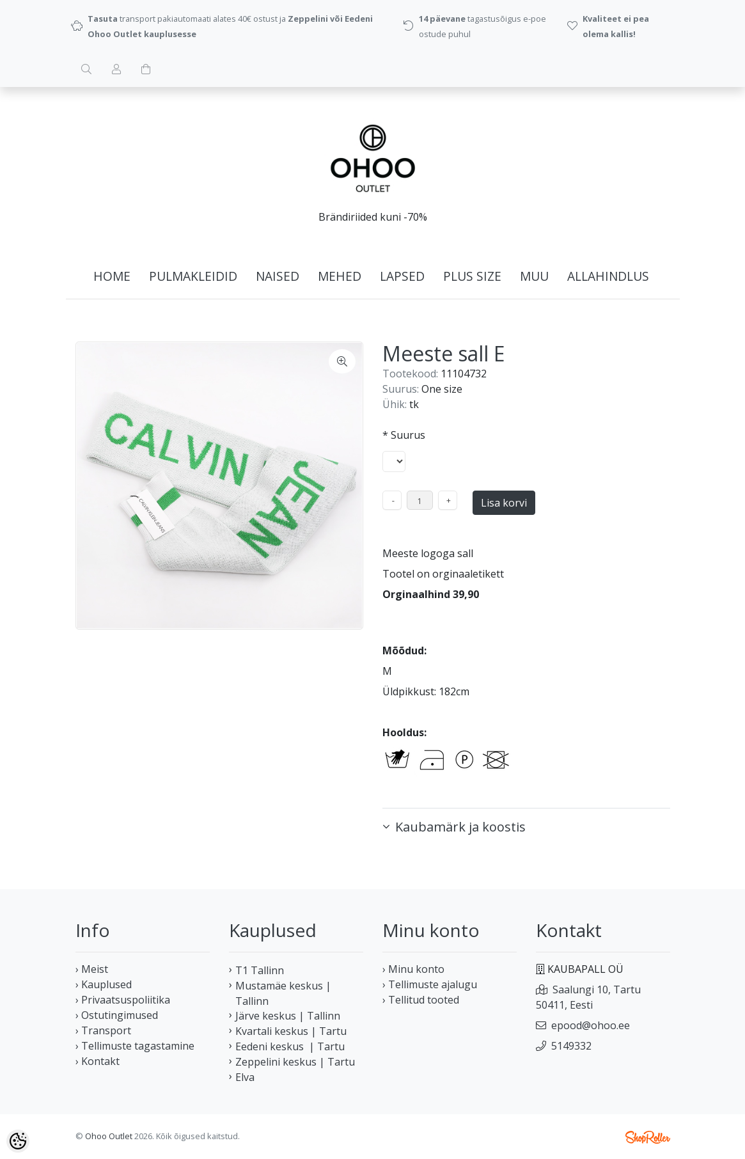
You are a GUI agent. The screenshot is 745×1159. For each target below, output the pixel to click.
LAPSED (402, 276)
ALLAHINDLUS (608, 276)
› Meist (91, 969)
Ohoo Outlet (108, 1136)
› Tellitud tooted (420, 1000)
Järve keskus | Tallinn (287, 1016)
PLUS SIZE (472, 276)
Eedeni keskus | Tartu (290, 1046)
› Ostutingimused (116, 1015)
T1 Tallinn (259, 970)
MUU (534, 276)
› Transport (103, 1030)
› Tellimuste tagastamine (134, 1046)
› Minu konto (413, 969)
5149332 (571, 1046)
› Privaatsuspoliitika (122, 1000)
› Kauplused (103, 984)
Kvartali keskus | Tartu (291, 1031)
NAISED (277, 276)
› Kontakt (97, 1061)
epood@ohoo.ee (590, 1025)
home (111, 276)
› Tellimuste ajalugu (429, 984)
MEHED (339, 276)
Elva (245, 1077)
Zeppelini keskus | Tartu (295, 1062)
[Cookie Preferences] (17, 1141)
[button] (526, 827)
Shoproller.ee (647, 1137)
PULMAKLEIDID (193, 276)
